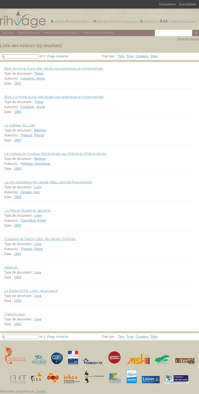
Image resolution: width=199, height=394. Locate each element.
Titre (121, 56)
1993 (17, 83)
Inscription (187, 4)
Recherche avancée (188, 39)
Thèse (38, 73)
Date (154, 56)
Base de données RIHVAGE (99, 19)
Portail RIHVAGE (29, 32)
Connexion (167, 4)
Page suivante (57, 56)
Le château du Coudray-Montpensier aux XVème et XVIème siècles (55, 154)
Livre (37, 187)
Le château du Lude (19, 125)
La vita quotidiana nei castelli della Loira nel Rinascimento (48, 182)
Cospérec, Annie (33, 78)
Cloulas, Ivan (30, 192)
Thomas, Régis (32, 249)
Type (130, 56)
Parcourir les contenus (61, 32)
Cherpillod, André (33, 220)
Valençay (11, 267)
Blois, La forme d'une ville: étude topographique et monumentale (53, 97)
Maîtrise (40, 130)
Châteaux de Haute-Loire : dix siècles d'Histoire (40, 239)
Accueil (7, 32)
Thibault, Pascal (32, 135)
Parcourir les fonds (98, 32)
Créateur (142, 56)
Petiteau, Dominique (35, 163)
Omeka (40, 391)
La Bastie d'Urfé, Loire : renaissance (31, 291)
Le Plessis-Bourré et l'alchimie (27, 211)
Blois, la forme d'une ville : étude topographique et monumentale (53, 69)
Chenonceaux (14, 314)
